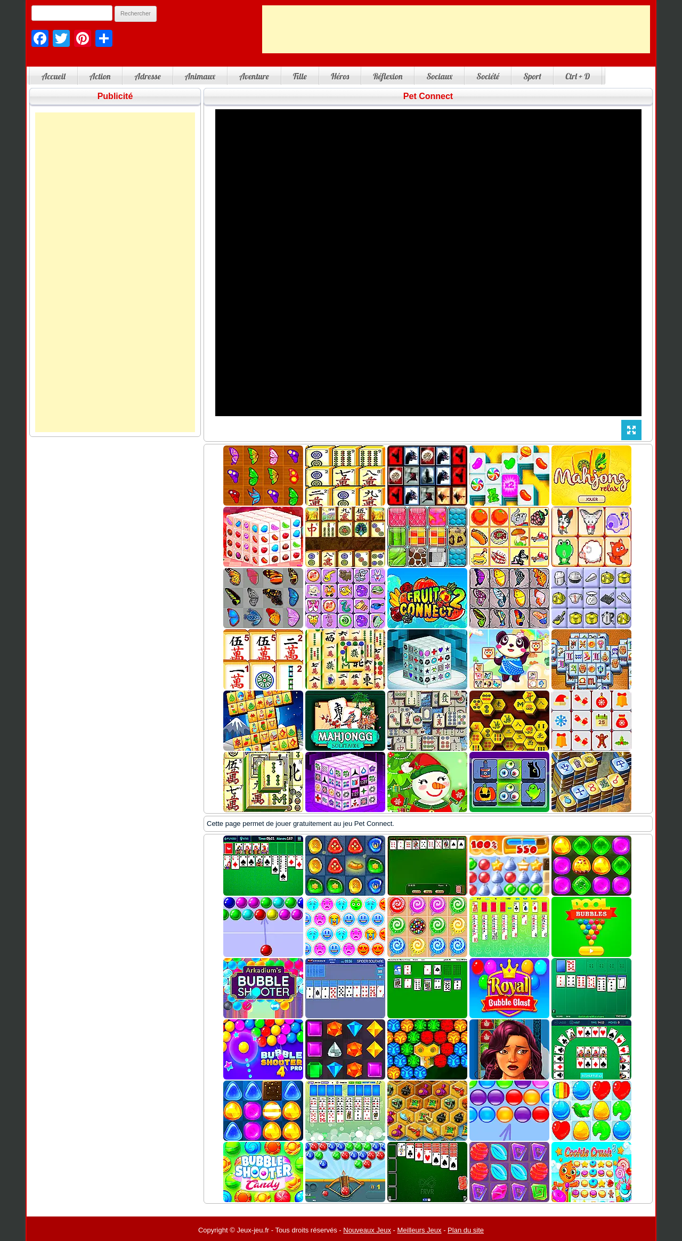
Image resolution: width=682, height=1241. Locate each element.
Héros (340, 76)
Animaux (200, 76)
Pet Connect (428, 96)
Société (487, 76)
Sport (532, 76)
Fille (300, 76)
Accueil (54, 76)
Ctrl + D (577, 76)
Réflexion (387, 76)
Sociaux (439, 76)
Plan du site (466, 1230)
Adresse (147, 76)
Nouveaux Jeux (367, 1230)
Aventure (254, 76)
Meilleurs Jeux (419, 1230)
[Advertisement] (456, 29)
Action (100, 76)
